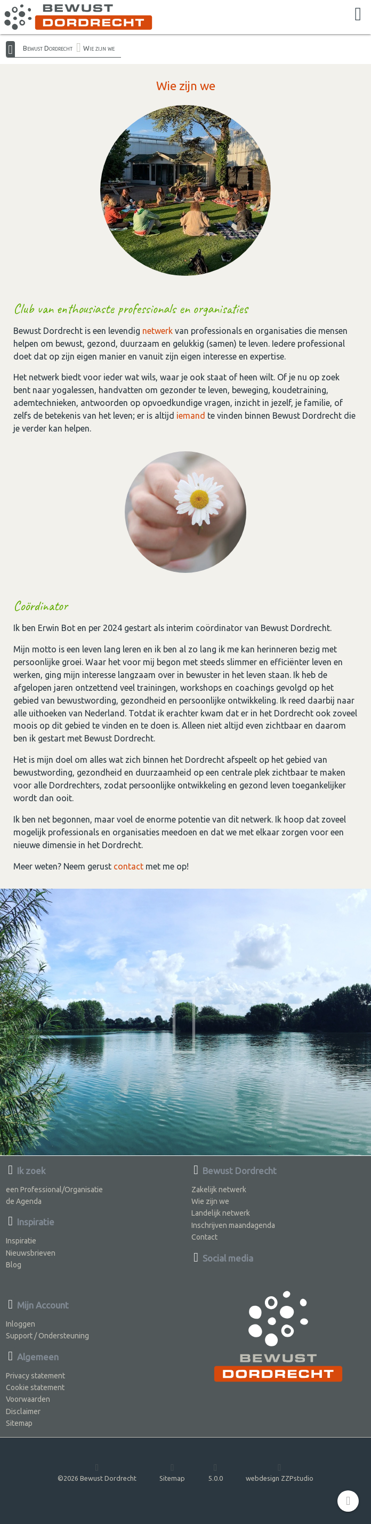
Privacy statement (35, 1375)
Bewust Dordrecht (47, 48)
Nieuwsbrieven (30, 1253)
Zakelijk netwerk (218, 1189)
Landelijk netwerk (220, 1213)
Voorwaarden (28, 1399)
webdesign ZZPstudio (279, 1472)
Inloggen (20, 1324)
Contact (204, 1237)
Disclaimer (23, 1411)
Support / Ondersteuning (47, 1335)
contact (128, 866)
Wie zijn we (99, 48)
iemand (190, 415)
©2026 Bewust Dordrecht (97, 1472)
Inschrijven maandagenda (233, 1225)
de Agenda (24, 1201)
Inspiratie (21, 1240)
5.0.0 (215, 1472)
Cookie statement (35, 1387)
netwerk (157, 331)
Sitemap (19, 1423)
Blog (13, 1264)
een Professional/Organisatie (54, 1189)
